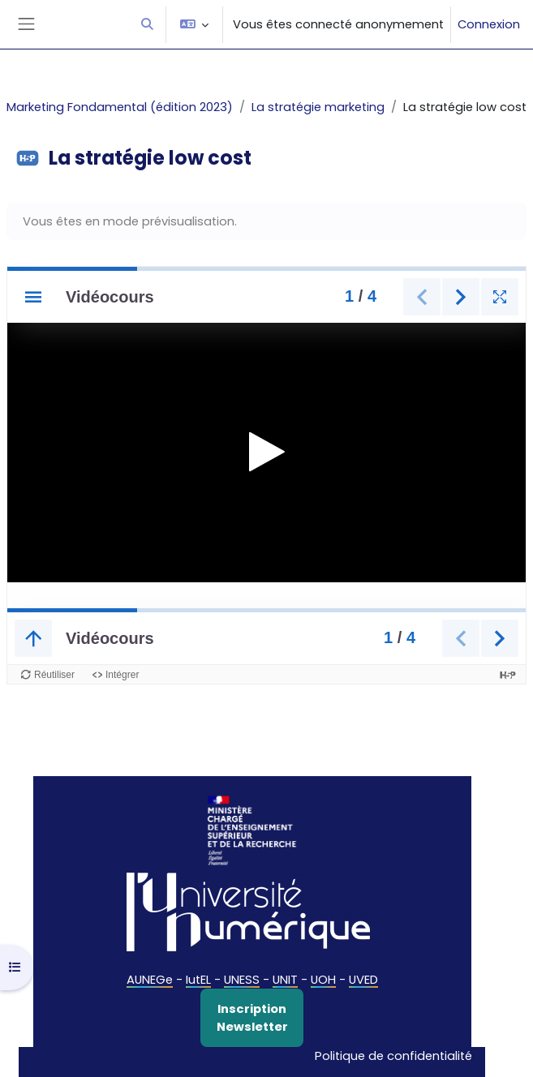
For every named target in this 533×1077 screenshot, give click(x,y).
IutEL (198, 980)
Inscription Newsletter (252, 1018)
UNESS (242, 980)
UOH (323, 980)
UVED (363, 980)
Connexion (489, 24)
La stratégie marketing (318, 107)
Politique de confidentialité (393, 1056)
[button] (146, 24)
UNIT (285, 980)
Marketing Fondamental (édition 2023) (119, 107)
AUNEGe (150, 980)
